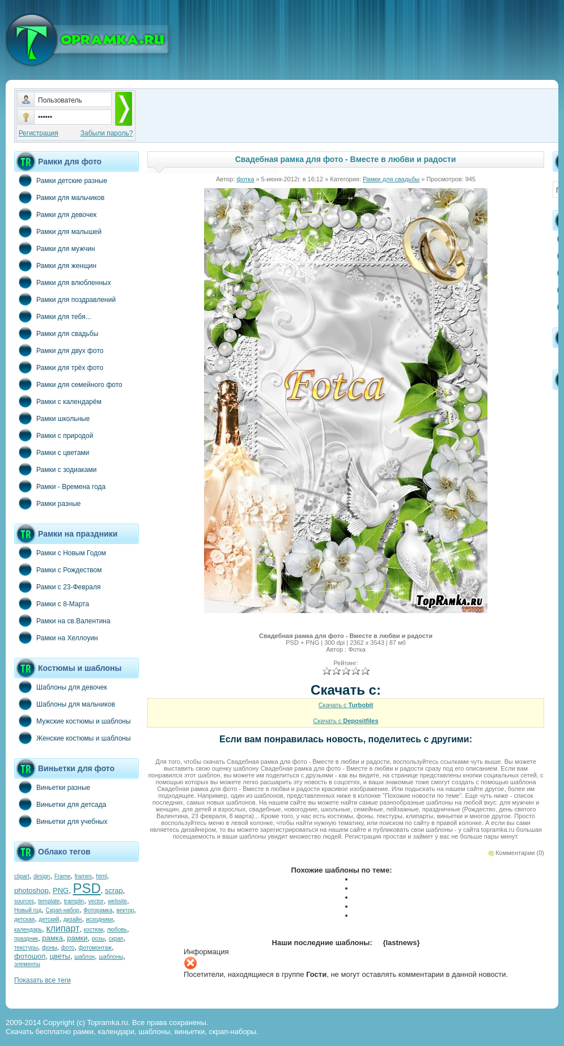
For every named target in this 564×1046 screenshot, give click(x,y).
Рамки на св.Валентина (62, 620)
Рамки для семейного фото (68, 384)
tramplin (74, 901)
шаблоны (111, 957)
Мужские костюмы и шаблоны (72, 720)
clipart (21, 876)
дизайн (72, 919)
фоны (49, 948)
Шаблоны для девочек (60, 686)
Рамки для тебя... (52, 316)
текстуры (26, 948)
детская (24, 919)
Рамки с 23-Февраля (57, 586)
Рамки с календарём (57, 401)
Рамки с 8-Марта (51, 603)
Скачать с (346, 704)
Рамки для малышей (57, 231)
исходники (99, 919)
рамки (77, 938)
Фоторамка (97, 910)
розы (98, 939)
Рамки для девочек (55, 214)
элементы (27, 964)
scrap (114, 890)
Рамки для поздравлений (65, 299)
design (41, 876)
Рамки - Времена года (59, 486)
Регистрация (38, 133)
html (101, 876)
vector (96, 901)
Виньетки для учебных (60, 821)
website (117, 901)
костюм (93, 929)
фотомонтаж (95, 948)
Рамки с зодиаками (55, 469)
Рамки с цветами (52, 452)
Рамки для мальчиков (59, 197)
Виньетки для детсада (60, 804)
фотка (245, 179)
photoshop (31, 890)
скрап (116, 939)
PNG (61, 890)
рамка (52, 938)
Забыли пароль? (106, 133)
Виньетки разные (52, 787)
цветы (60, 956)
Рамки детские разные (60, 180)
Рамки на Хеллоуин (56, 637)
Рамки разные (47, 503)
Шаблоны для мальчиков (64, 703)
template (49, 901)
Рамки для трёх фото (58, 367)
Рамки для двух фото (58, 350)
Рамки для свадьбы (56, 333)
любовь (117, 929)
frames (83, 876)
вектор (125, 910)
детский (49, 919)
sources (24, 901)
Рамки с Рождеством (58, 569)
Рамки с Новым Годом (60, 552)
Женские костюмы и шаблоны (72, 737)
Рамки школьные (52, 418)
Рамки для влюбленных (62, 282)
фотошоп (29, 956)
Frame (62, 876)
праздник (26, 939)
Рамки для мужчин (54, 248)
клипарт (62, 928)
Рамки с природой (54, 435)
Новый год (27, 910)
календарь (28, 929)
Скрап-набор (62, 910)
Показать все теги (42, 980)
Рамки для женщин (55, 265)
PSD (86, 888)
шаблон (84, 957)
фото (68, 948)
